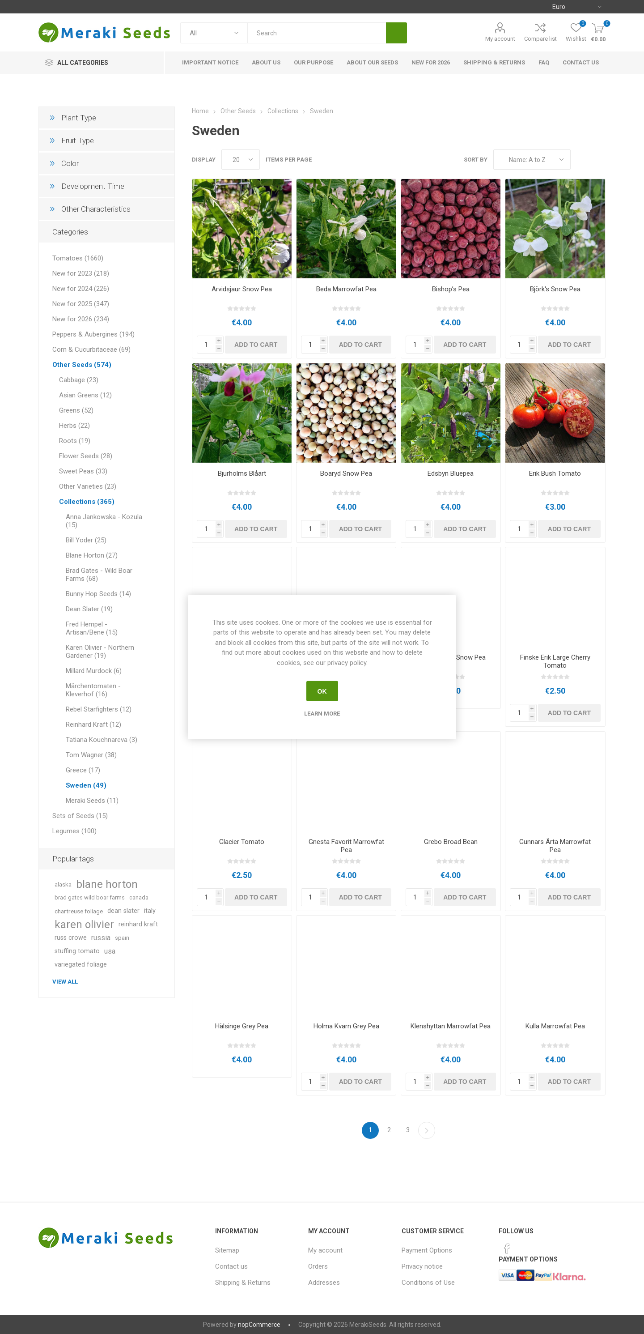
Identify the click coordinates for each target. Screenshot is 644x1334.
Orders (318, 1266)
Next (426, 1130)
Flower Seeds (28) (85, 456)
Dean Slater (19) (89, 609)
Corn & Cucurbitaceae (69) (91, 349)
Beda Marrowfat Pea (346, 289)
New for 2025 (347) (80, 304)
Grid (582, 159)
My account (500, 38)
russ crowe (71, 938)
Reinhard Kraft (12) (93, 724)
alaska (63, 884)
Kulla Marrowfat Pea (555, 1026)
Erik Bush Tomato (555, 473)
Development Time (92, 186)
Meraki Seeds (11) (92, 801)
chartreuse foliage (79, 911)
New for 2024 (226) (80, 289)
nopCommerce (259, 1324)
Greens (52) (76, 410)
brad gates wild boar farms (90, 897)
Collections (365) (86, 502)
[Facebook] (507, 1248)
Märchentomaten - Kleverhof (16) (93, 690)
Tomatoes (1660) (77, 258)
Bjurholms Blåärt (242, 473)
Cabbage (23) (78, 380)
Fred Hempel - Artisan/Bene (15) (92, 628)
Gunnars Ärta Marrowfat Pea (555, 846)
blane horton (107, 884)
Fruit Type (77, 140)
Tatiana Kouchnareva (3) (101, 740)
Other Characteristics (96, 209)
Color (70, 163)
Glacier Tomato (241, 842)
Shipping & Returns (243, 1283)
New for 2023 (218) (80, 273)
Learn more (322, 713)
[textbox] (316, 32)
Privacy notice (422, 1266)
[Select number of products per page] (240, 159)
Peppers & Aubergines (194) (93, 334)
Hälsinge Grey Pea (241, 1026)
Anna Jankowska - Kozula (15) (104, 521)
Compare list (540, 38)
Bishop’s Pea (451, 289)
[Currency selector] (576, 6)
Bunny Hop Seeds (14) (98, 594)
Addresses (324, 1283)
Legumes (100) (74, 831)
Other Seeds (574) (81, 365)
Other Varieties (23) (87, 486)
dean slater (123, 911)
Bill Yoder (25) (86, 540)
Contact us (231, 1266)
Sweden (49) (86, 785)
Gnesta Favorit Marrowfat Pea (346, 846)
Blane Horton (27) (92, 555)
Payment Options (427, 1250)
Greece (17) (83, 770)
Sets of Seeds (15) (80, 816)
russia (100, 937)
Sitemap (227, 1250)
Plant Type (78, 117)
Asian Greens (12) (85, 395)
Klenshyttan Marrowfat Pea (451, 1026)
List (599, 159)
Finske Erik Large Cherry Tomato (555, 661)
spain (122, 937)
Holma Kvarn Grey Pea (346, 1026)
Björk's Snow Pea (555, 289)
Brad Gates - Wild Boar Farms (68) (99, 575)
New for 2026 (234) (80, 319)
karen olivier (84, 924)
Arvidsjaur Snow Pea (242, 289)
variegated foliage (81, 964)
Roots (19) (74, 441)
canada (138, 897)
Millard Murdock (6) (94, 671)
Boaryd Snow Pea (346, 473)
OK (322, 691)
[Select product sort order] (532, 159)
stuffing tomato (77, 951)
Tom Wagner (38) (91, 755)
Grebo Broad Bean (451, 842)
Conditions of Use (428, 1283)
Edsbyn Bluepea (451, 473)
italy (150, 911)
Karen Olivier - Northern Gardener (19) (100, 652)
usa (109, 951)
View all (65, 981)
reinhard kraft (138, 924)
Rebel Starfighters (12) (98, 709)
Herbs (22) (74, 426)
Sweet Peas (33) (83, 471)
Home (200, 111)
